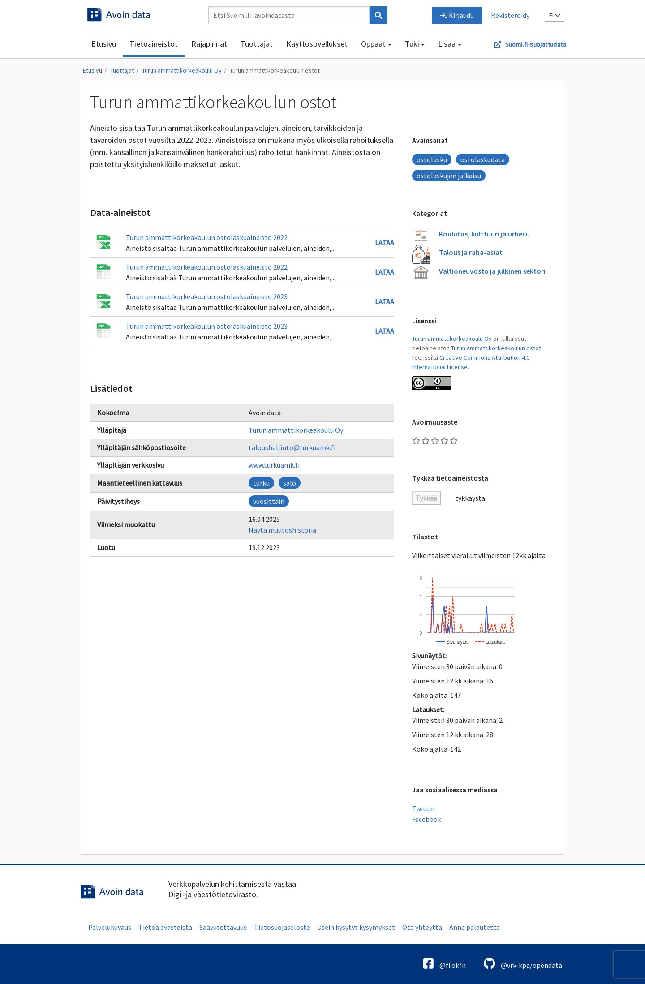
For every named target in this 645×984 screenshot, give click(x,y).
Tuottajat (257, 44)
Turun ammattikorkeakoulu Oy (182, 70)
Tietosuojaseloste (282, 927)
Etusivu (103, 44)
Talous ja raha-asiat (471, 252)
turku (261, 482)
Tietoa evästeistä (165, 927)
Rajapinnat (209, 44)
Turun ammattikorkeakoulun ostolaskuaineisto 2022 (207, 237)
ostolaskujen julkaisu (449, 175)
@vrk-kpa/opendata (523, 964)
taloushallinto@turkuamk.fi (292, 447)
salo (289, 482)
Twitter (423, 808)
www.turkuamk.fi (274, 464)
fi (554, 15)
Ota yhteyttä (422, 927)
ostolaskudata (482, 159)
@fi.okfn (444, 964)
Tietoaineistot (153, 44)
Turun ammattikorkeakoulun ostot (275, 70)
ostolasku (432, 159)
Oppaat (373, 44)
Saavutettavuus (223, 927)
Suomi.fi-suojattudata (535, 44)
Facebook (426, 819)
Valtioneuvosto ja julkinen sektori (492, 270)
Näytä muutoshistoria (282, 529)
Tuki (412, 44)
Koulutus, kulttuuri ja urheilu (484, 233)
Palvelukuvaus (109, 927)
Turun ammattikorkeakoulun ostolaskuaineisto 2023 (207, 296)
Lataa (384, 242)
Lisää (447, 44)
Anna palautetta (474, 927)
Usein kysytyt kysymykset (356, 927)
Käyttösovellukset (317, 44)
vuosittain (268, 501)
